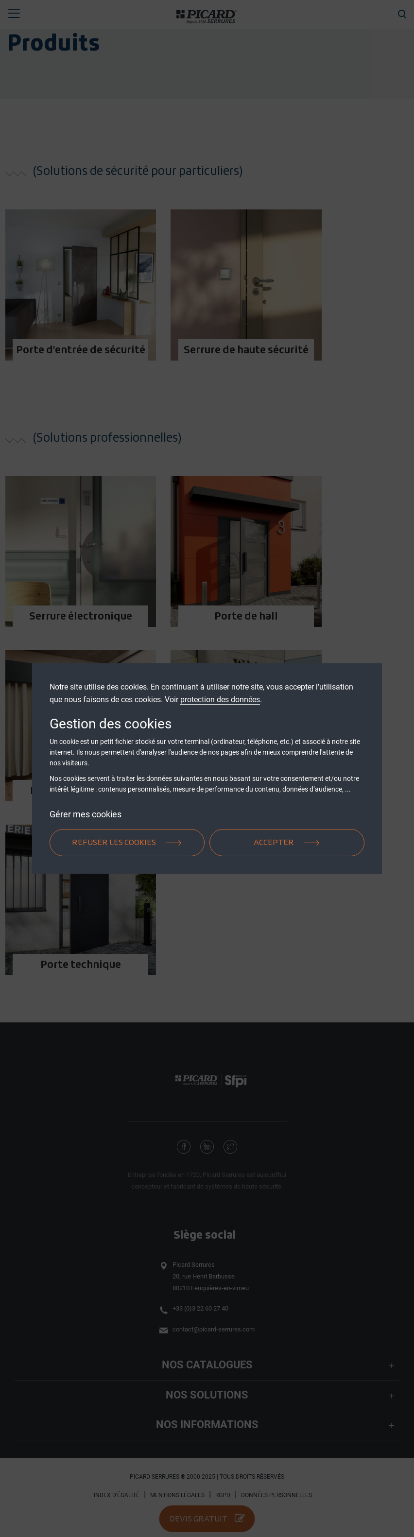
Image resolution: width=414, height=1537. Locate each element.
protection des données (220, 699)
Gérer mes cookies (85, 814)
